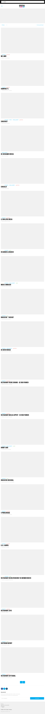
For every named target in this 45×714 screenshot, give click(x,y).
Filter (3, 25)
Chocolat (4, 187)
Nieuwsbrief (3, 692)
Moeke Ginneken (6, 285)
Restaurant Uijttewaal (8, 676)
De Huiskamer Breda (7, 154)
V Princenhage (5, 513)
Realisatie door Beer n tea (5, 711)
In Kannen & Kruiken (7, 252)
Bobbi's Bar (4, 448)
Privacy (2, 703)
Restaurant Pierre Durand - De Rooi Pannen (14, 382)
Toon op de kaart (39, 25)
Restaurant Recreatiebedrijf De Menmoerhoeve (16, 578)
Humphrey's (4, 89)
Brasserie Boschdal (7, 480)
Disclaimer (3, 706)
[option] (22, 15)
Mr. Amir (3, 56)
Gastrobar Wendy (6, 643)
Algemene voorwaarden (5, 705)
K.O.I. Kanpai (4, 545)
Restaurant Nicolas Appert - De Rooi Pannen (15, 415)
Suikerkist (4, 121)
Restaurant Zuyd (6, 611)
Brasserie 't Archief (7, 317)
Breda (3, 707)
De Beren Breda (6, 350)
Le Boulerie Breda (6, 219)
